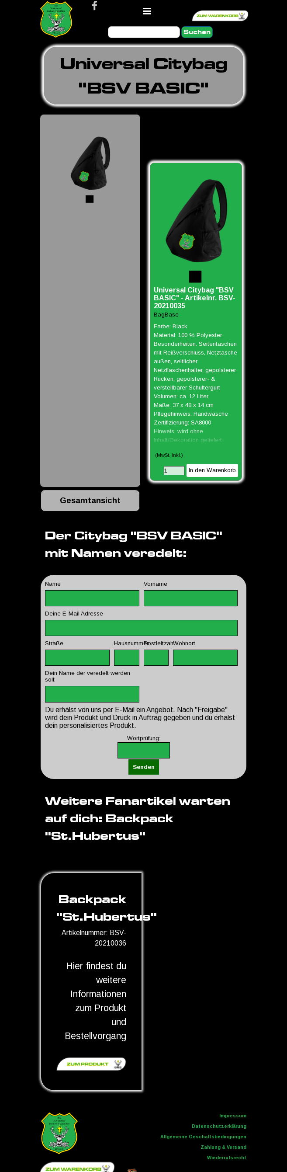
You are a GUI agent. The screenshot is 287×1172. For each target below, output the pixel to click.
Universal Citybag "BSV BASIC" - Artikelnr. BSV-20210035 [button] (194, 298)
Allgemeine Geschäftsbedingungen (203, 1136)
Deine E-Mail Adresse (74, 613)
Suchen (197, 32)
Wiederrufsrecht (226, 1157)
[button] (90, 164)
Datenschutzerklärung (219, 1126)
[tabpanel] (143, 75)
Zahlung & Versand (223, 1147)
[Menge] (174, 470)
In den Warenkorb (212, 470)
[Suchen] (144, 32)
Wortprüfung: (143, 738)
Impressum (232, 1115)
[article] (196, 322)
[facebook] (94, 5)
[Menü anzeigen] (147, 10)
